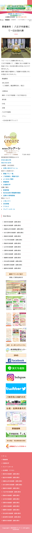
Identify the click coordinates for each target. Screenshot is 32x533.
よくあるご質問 (8, 179)
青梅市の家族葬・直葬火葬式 (12, 236)
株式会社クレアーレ (17, 528)
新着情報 (6, 190)
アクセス (6, 206)
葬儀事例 (7, 19)
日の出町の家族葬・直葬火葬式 (13, 261)
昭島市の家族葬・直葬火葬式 (12, 243)
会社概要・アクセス (8, 470)
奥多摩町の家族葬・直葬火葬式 (13, 265)
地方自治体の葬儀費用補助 (12, 193)
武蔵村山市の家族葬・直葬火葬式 (13, 229)
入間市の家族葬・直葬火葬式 (12, 254)
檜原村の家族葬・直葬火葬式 (12, 268)
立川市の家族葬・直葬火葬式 (12, 247)
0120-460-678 (6, 160)
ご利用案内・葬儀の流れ (11, 176)
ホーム (1, 19)
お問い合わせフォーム (10, 168)
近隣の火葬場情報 (9, 195)
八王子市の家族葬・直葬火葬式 (13, 240)
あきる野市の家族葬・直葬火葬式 (13, 232)
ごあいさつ (6, 201)
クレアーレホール (9, 209)
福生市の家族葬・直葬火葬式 (12, 225)
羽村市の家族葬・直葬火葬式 (12, 222)
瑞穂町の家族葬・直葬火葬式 (12, 257)
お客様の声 (6, 185)
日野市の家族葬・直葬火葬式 (12, 250)
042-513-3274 (6, 163)
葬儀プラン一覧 (8, 174)
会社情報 (6, 204)
